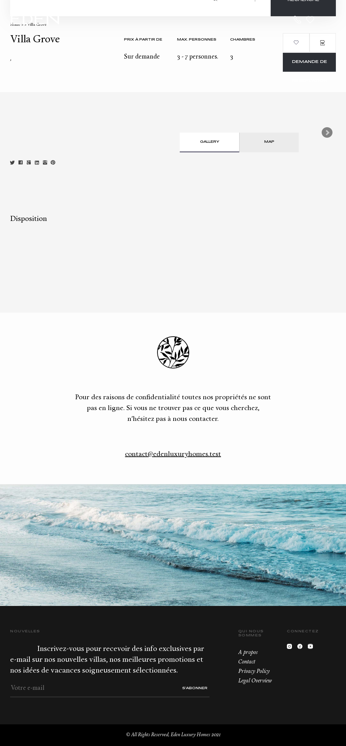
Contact (246, 662)
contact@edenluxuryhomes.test (173, 454)
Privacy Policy (254, 671)
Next (327, 132)
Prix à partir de (143, 40)
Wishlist (310, 20)
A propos (247, 652)
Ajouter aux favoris (296, 42)
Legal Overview (255, 681)
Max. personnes (196, 40)
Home (15, 25)
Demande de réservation (309, 66)
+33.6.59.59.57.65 (298, 20)
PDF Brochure (323, 42)
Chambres (242, 40)
